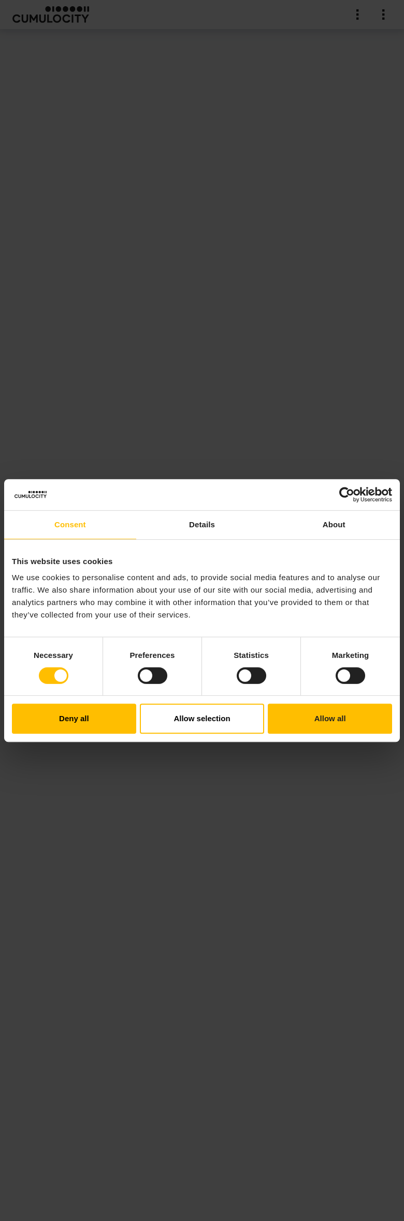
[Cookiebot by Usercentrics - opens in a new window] (346, 494)
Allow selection (202, 718)
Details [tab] (202, 524)
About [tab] (334, 524)
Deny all (74, 718)
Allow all (330, 718)
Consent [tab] (70, 524)
